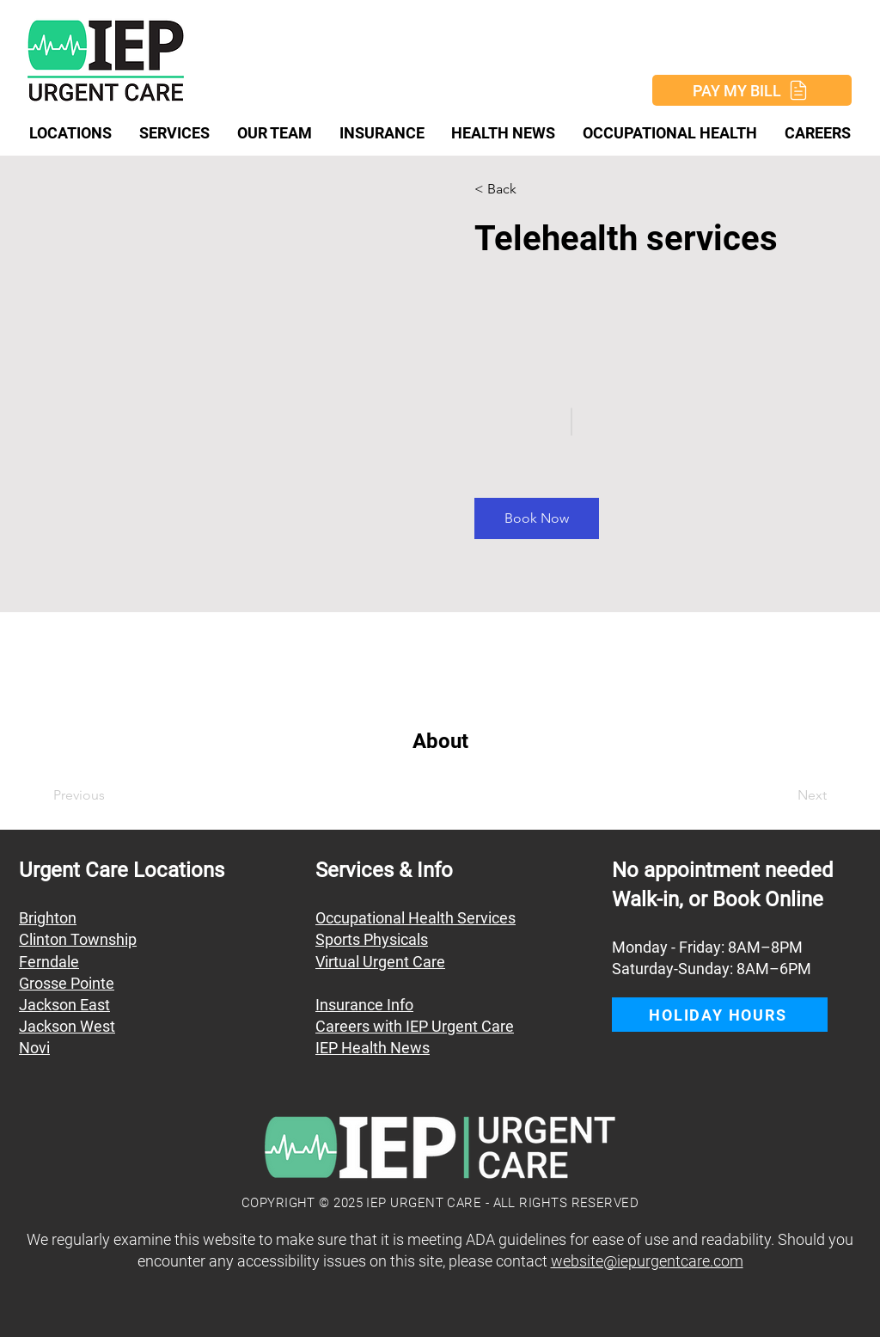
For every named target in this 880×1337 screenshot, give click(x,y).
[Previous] (102, 795)
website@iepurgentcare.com (647, 1261)
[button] (523, 189)
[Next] (780, 795)
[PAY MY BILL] (752, 90)
